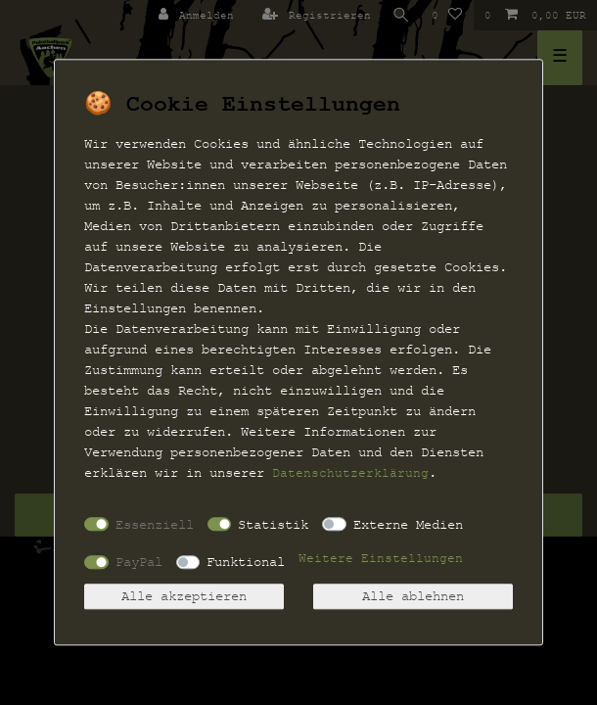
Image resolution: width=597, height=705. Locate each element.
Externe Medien (408, 524)
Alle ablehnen (413, 596)
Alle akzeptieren (184, 596)
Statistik (273, 524)
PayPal (138, 561)
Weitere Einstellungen (380, 559)
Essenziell (154, 524)
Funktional (246, 561)
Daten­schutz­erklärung (350, 473)
